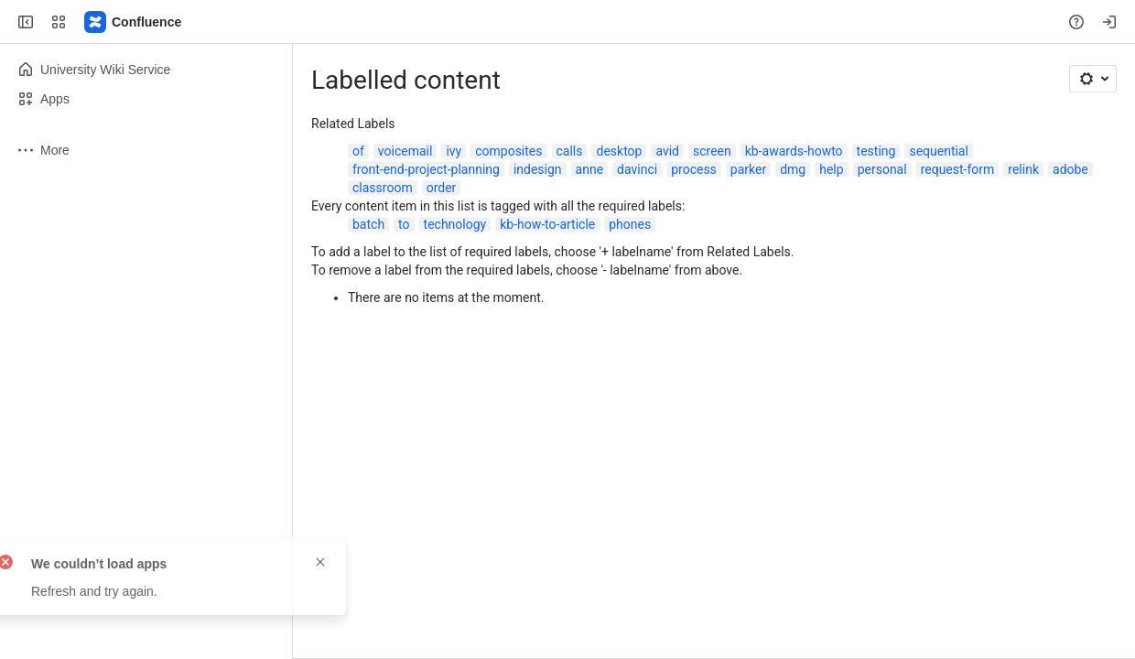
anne (590, 169)
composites (508, 151)
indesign (537, 169)
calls (570, 151)
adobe (1070, 169)
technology (455, 224)
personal (882, 169)
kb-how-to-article (547, 224)
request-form (958, 169)
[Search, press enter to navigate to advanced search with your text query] (564, 22)
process (694, 169)
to (403, 224)
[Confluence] (134, 22)
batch (368, 224)
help (831, 169)
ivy (453, 151)
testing (876, 151)
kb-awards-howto (794, 151)
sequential (938, 151)
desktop (619, 151)
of (358, 151)
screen (712, 151)
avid (667, 151)
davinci (637, 169)
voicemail (405, 151)
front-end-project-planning (426, 169)
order (442, 187)
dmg (792, 169)
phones (630, 224)
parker (748, 169)
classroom (382, 187)
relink (1023, 169)
